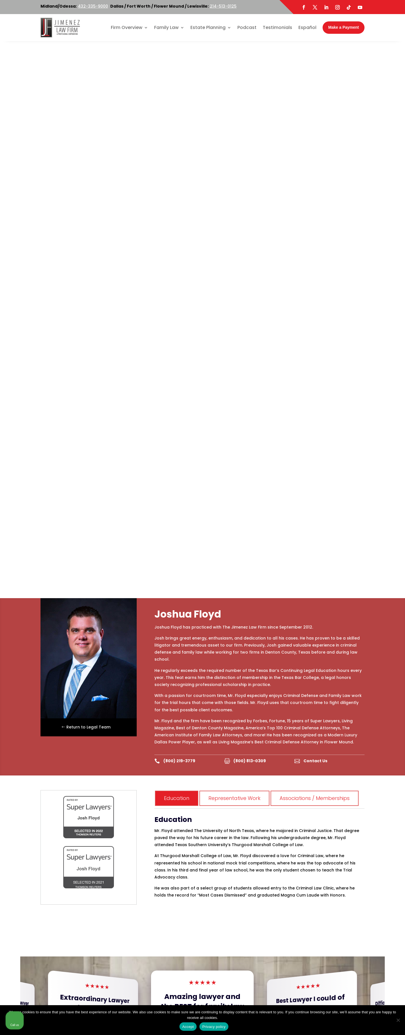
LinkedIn (98, 973)
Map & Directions (131, 903)
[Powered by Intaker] (356, 1023)
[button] (394, 469)
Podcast (246, 27)
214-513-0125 (223, 6)
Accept (188, 1027)
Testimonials (277, 27)
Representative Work (234, 241)
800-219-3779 (149, 888)
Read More (97, 487)
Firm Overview (126, 27)
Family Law (166, 27)
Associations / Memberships (315, 241)
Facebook (58, 973)
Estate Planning (208, 27)
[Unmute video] (305, 855)
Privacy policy (214, 1027)
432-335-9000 (93, 6)
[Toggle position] (374, 855)
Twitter (79, 973)
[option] (63, 795)
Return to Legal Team (88, 170)
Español (307, 27)
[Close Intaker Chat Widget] (386, 855)
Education (176, 241)
